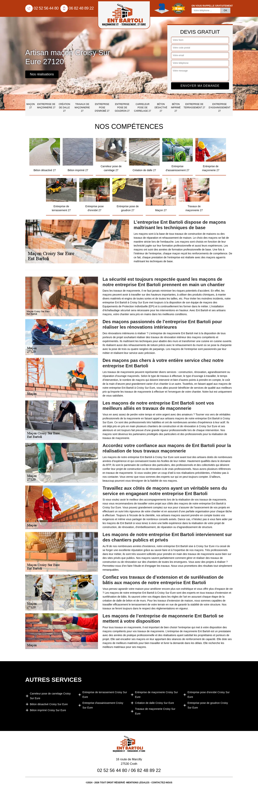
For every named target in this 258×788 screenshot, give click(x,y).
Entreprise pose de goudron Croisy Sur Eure (208, 705)
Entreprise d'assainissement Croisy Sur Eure (102, 705)
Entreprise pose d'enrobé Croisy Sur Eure (209, 694)
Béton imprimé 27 (176, 107)
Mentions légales (137, 782)
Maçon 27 (30, 106)
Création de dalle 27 (64, 107)
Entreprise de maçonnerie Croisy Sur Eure (156, 694)
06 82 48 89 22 (77, 8)
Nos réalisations (42, 74)
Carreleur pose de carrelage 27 (142, 107)
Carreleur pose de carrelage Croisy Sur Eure (50, 696)
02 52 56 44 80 (42, 8)
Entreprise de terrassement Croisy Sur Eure (104, 694)
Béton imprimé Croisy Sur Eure (48, 710)
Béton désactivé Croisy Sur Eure (49, 704)
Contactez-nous (161, 782)
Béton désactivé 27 (161, 107)
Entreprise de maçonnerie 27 (46, 106)
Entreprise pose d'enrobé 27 (102, 107)
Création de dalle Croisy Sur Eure (154, 702)
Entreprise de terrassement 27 (194, 106)
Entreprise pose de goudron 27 (122, 107)
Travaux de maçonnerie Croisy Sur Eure (155, 711)
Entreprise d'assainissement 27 (219, 107)
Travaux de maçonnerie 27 (82, 107)
